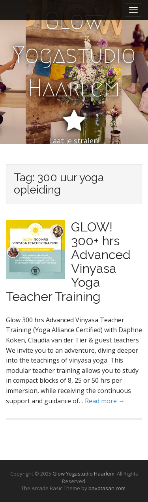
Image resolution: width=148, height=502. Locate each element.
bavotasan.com (107, 488)
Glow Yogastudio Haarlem (74, 54)
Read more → (105, 401)
